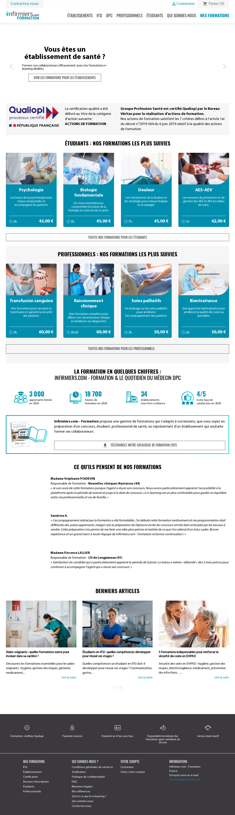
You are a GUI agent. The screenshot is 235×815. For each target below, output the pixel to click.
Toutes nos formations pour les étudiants (117, 237)
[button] (22, 63)
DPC (109, 15)
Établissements (80, 15)
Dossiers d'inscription (36, 781)
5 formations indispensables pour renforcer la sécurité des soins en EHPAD (188, 654)
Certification (30, 777)
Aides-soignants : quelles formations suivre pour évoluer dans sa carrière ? (37, 654)
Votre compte (130, 761)
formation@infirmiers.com (184, 779)
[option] (117, 63)
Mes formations (214, 15)
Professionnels (129, 15)
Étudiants (155, 15)
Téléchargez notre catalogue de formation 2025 (140, 445)
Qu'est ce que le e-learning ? (89, 796)
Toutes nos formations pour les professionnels (117, 348)
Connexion (127, 767)
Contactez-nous (25, 4)
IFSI (99, 15)
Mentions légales (82, 786)
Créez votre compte (133, 772)
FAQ (74, 781)
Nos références (81, 791)
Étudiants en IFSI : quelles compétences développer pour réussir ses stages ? (116, 654)
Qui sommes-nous (181, 15)
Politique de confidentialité (88, 777)
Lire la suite (68, 677)
